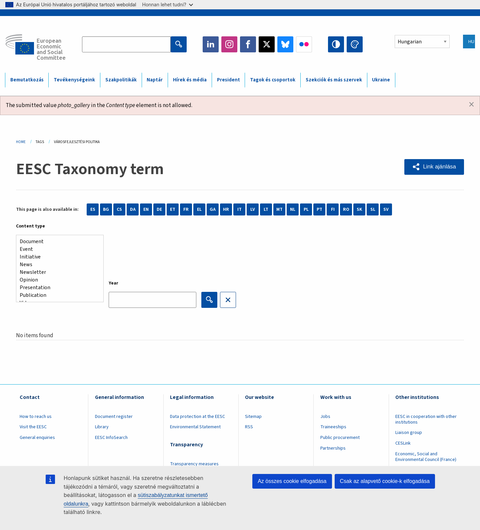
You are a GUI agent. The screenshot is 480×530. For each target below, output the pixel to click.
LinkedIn (211, 44)
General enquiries (37, 437)
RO (346, 209)
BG (106, 209)
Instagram (229, 44)
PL (306, 209)
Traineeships (333, 427)
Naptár (155, 79)
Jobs (325, 416)
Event (57, 249)
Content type (30, 226)
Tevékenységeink (74, 79)
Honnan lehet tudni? (167, 4)
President (228, 79)
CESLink (403, 443)
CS (119, 209)
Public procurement (340, 437)
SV (386, 209)
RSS (249, 427)
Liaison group (408, 432)
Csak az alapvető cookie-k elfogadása (385, 481)
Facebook (248, 44)
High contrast (336, 44)
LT (266, 209)
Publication (57, 295)
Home (21, 141)
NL (292, 209)
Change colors (355, 44)
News (57, 265)
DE (159, 209)
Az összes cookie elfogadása (292, 481)
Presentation (57, 288)
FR (186, 209)
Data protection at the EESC (197, 416)
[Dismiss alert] (471, 104)
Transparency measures (194, 464)
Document (57, 241)
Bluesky (285, 44)
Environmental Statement (195, 427)
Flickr (304, 44)
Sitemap (253, 416)
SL (372, 209)
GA (213, 209)
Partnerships (333, 448)
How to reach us (36, 416)
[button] (434, 167)
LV (252, 209)
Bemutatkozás (27, 79)
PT (319, 209)
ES (92, 209)
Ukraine (381, 79)
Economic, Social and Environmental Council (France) (426, 457)
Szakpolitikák (121, 79)
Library (102, 427)
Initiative (57, 257)
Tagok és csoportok (272, 79)
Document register (114, 416)
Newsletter (57, 272)
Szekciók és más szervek (334, 79)
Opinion (57, 280)
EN (146, 209)
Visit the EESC (33, 427)
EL (199, 209)
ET (172, 209)
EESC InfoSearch (111, 437)
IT (239, 209)
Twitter (267, 44)
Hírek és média (190, 79)
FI (333, 209)
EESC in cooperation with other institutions (426, 419)
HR (226, 209)
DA (133, 209)
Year (113, 283)
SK (359, 209)
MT (279, 209)
